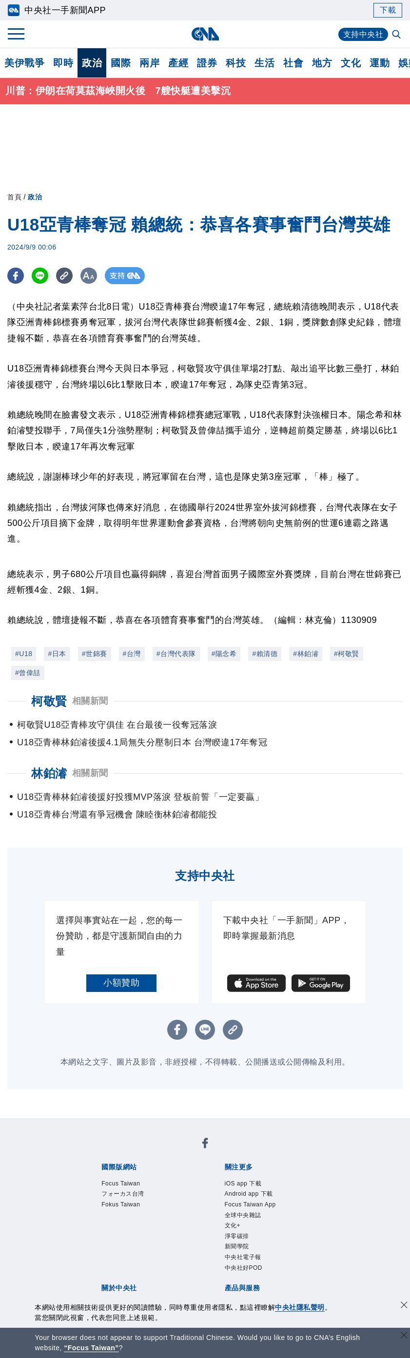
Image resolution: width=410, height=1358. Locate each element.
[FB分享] (15, 276)
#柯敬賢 (346, 654)
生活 (264, 63)
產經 (178, 63)
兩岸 (149, 63)
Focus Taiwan (120, 1183)
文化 (351, 63)
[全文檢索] (397, 35)
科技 (236, 63)
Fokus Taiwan (120, 1204)
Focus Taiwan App (250, 1204)
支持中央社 (363, 34)
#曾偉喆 (27, 673)
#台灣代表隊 (176, 654)
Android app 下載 (249, 1194)
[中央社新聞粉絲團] (205, 1145)
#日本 (57, 654)
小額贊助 (121, 983)
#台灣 (132, 654)
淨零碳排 (237, 1236)
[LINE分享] (40, 276)
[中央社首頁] (205, 33)
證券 (207, 63)
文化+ (233, 1225)
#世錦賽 (94, 654)
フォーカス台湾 (122, 1194)
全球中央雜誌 (243, 1215)
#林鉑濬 (305, 654)
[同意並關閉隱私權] (404, 1306)
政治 (92, 63)
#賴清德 (264, 654)
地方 (322, 63)
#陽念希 (224, 654)
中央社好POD (244, 1267)
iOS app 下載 (243, 1183)
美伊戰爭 (24, 63)
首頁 (14, 197)
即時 (63, 63)
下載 (388, 10)
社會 (293, 63)
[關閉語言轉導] (404, 1336)
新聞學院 (237, 1246)
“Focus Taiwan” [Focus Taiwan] (91, 1348)
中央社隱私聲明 (300, 1307)
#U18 (23, 654)
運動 (380, 63)
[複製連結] (65, 276)
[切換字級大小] (90, 276)
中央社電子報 (243, 1257)
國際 (121, 63)
